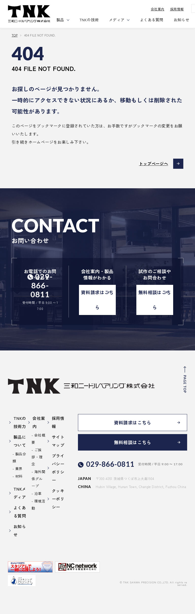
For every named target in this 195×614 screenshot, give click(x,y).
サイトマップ (58, 441)
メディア (117, 19)
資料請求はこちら (97, 300)
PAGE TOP (185, 384)
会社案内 (158, 9)
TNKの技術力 (19, 422)
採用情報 (177, 9)
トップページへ (153, 164)
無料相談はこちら (154, 300)
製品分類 (19, 457)
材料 (19, 476)
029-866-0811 (41, 286)
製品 (60, 19)
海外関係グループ (38, 478)
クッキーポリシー (58, 499)
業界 (19, 468)
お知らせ (182, 19)
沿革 (38, 493)
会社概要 (38, 439)
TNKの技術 (89, 19)
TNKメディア (19, 493)
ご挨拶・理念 (36, 457)
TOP (15, 35)
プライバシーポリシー (58, 468)
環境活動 (38, 504)
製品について (19, 441)
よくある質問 (152, 19)
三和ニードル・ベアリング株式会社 (29, 14)
